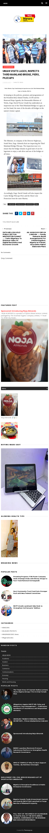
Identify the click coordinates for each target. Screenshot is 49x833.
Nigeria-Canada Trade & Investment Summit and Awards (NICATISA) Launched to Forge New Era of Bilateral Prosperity (30, 801)
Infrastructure (20, 204)
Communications (8, 672)
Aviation (5, 662)
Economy (5, 675)
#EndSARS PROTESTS (9, 631)
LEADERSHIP (29, 204)
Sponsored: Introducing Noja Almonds (18, 311)
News (5, 3)
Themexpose (28, 830)
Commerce (6, 669)
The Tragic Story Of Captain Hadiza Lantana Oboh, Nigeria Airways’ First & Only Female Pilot (30, 692)
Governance (8, 67)
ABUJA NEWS (6, 655)
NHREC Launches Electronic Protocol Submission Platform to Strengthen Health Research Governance (30, 750)
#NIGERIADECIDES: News (10, 634)
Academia (5, 659)
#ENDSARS (6, 628)
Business (5, 665)
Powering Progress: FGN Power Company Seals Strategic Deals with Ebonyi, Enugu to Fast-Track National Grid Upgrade (30, 579)
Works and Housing (9, 682)
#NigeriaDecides (7, 638)
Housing (5, 679)
